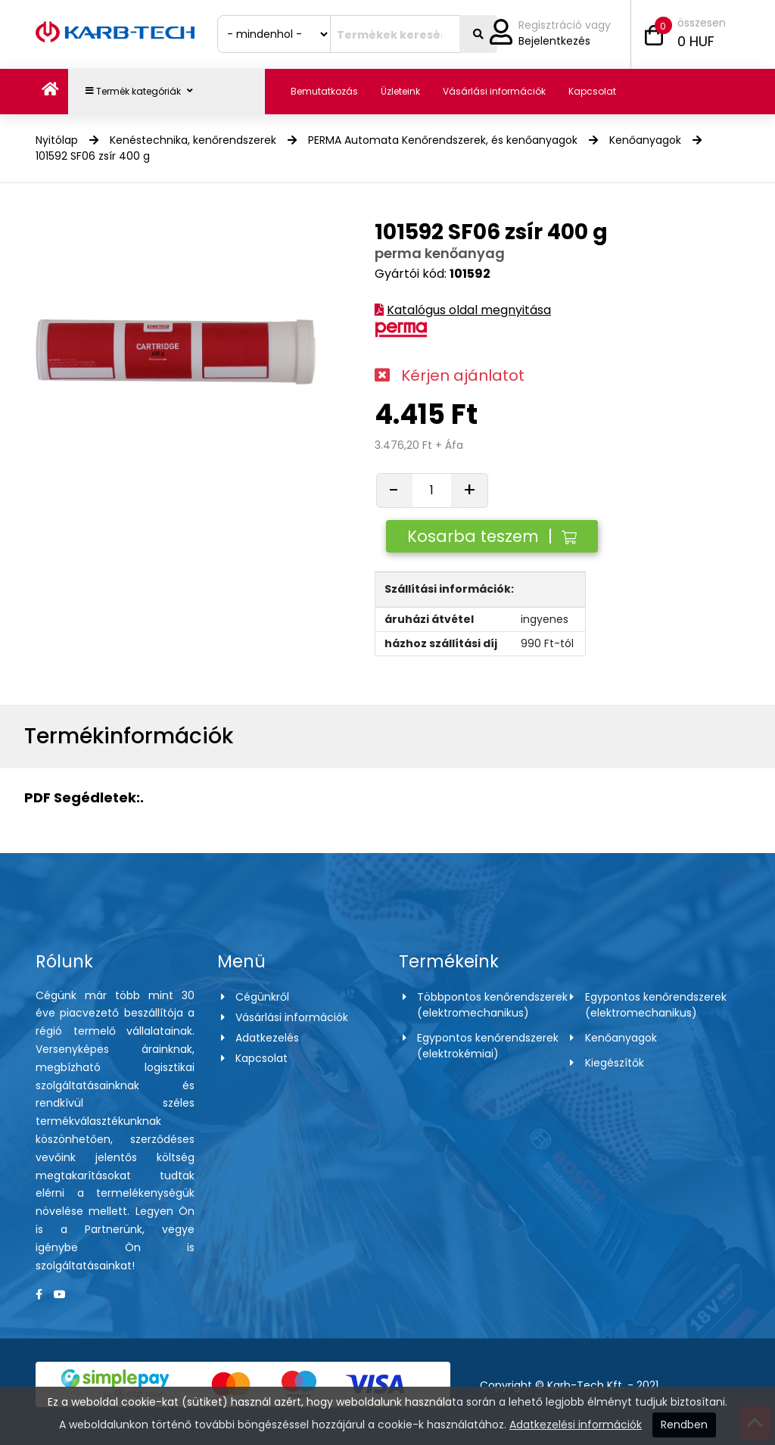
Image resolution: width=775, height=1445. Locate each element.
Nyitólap (57, 140)
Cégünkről (262, 996)
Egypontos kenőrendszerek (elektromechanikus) (656, 1004)
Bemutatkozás (324, 91)
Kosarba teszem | (492, 536)
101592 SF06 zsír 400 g (93, 155)
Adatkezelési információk (575, 1424)
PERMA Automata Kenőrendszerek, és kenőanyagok (442, 140)
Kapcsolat (592, 91)
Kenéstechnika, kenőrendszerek (193, 140)
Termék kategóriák (139, 91)
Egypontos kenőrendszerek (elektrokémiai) (488, 1045)
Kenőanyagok (645, 140)
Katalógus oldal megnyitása (469, 310)
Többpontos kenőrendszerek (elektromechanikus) (492, 1004)
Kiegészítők (614, 1062)
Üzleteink (400, 91)
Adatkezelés (267, 1037)
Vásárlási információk (494, 91)
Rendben (684, 1424)
